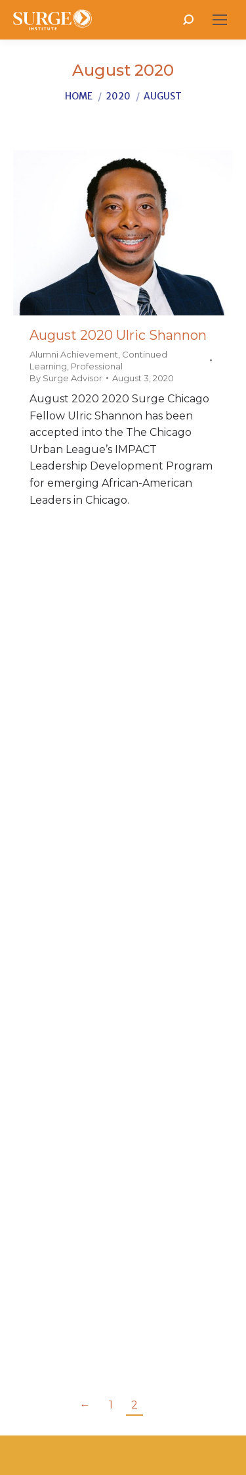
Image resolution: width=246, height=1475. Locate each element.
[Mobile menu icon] (220, 20)
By (66, 378)
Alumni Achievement (74, 354)
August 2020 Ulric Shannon (118, 335)
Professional (97, 366)
